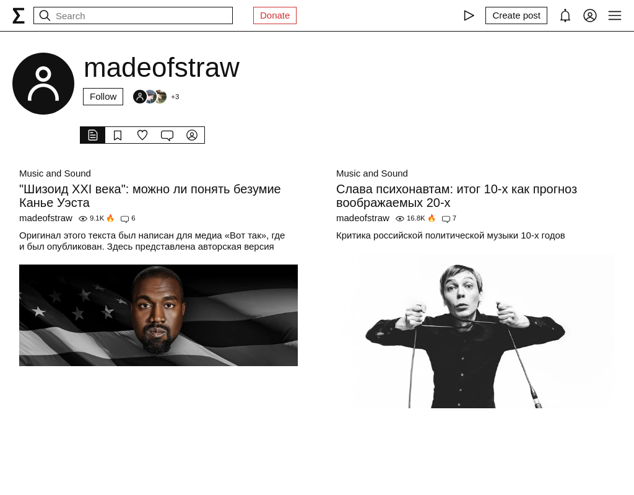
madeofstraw (45, 217)
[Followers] (155, 97)
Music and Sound (55, 173)
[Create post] (516, 15)
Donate (275, 15)
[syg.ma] (18, 15)
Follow (103, 96)
